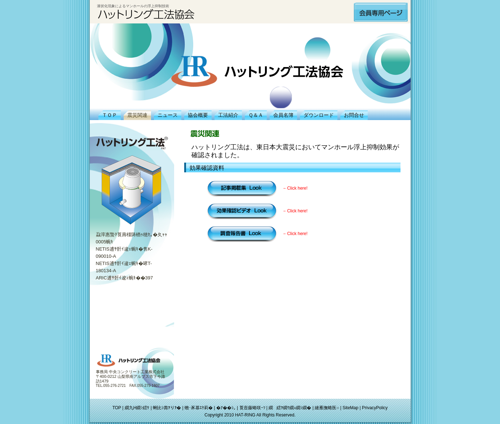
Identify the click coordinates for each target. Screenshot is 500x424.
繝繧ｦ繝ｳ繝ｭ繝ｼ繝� (290, 407)
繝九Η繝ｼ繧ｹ (137, 407)
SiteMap (350, 407)
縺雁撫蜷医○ (327, 407)
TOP (116, 407)
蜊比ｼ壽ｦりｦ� (167, 407)
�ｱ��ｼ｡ (226, 407)
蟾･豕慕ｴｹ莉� (199, 407)
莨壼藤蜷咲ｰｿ (252, 407)
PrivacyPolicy (375, 407)
